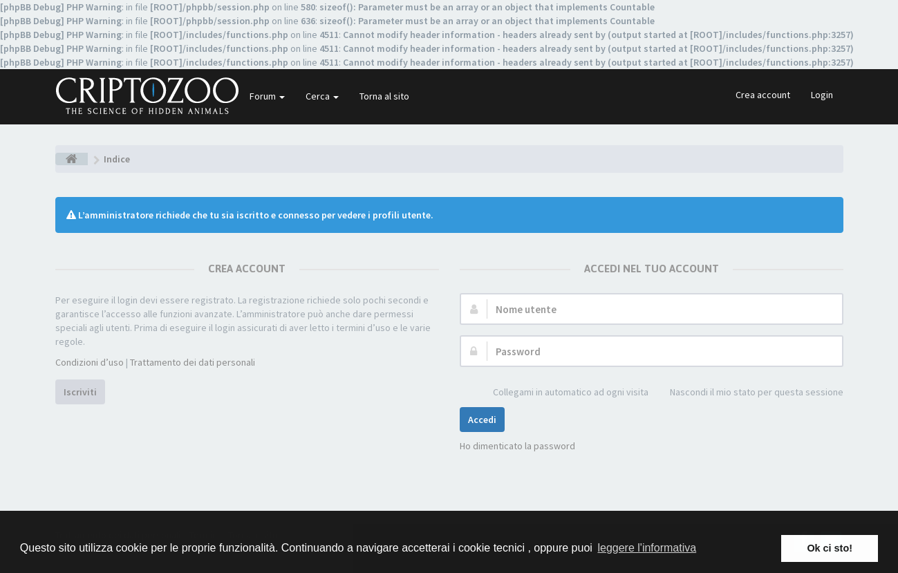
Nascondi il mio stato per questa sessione (749, 393)
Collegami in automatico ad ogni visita (563, 393)
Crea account (763, 94)
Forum (267, 96)
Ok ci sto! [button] (829, 548)
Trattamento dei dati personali (192, 362)
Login (822, 94)
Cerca (322, 96)
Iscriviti (80, 392)
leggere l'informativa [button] (646, 548)
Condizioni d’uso (89, 362)
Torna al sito (384, 96)
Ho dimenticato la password (517, 446)
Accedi (482, 419)
